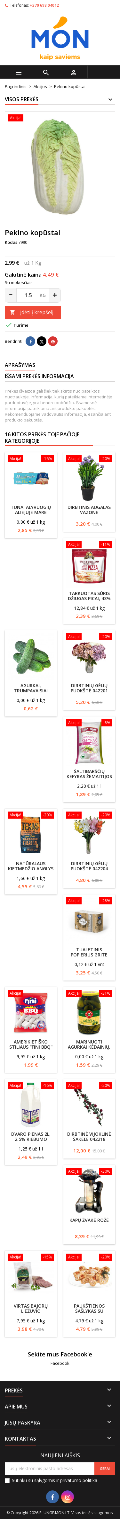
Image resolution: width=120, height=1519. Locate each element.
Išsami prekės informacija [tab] (39, 376)
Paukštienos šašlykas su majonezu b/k (89, 1311)
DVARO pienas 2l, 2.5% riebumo (31, 1136)
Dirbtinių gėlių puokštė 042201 (89, 688)
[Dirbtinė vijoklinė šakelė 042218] (89, 1086)
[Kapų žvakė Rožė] (89, 1172)
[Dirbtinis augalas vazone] (89, 459)
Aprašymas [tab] (20, 365)
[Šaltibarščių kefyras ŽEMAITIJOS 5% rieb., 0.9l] (89, 723)
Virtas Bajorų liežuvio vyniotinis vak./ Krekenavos (31, 1313)
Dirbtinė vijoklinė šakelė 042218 (89, 1136)
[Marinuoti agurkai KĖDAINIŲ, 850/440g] (89, 994)
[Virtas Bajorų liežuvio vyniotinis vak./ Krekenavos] (31, 1258)
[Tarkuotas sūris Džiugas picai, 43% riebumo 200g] (89, 545)
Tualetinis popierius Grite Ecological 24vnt (89, 954)
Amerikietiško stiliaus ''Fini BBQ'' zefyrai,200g (30, 1047)
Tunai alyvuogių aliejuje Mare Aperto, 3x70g (31, 512)
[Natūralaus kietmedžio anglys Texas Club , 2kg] (31, 816)
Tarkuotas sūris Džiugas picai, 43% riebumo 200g (89, 598)
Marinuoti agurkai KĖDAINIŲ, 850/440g (89, 1047)
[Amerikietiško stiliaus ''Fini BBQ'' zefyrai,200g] (31, 994)
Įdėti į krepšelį (31, 312)
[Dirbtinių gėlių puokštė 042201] (89, 637)
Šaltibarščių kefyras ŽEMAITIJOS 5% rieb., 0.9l (89, 776)
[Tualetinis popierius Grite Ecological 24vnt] (89, 901)
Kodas (11, 242)
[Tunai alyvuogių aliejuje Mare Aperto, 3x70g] (31, 459)
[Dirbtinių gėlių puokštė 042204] (89, 816)
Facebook (60, 1363)
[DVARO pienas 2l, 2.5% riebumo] (31, 1086)
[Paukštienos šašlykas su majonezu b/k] (89, 1258)
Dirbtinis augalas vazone (89, 509)
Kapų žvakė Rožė (89, 1220)
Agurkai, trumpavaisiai (31, 688)
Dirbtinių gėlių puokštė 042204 (89, 866)
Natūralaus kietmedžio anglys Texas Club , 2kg (30, 868)
